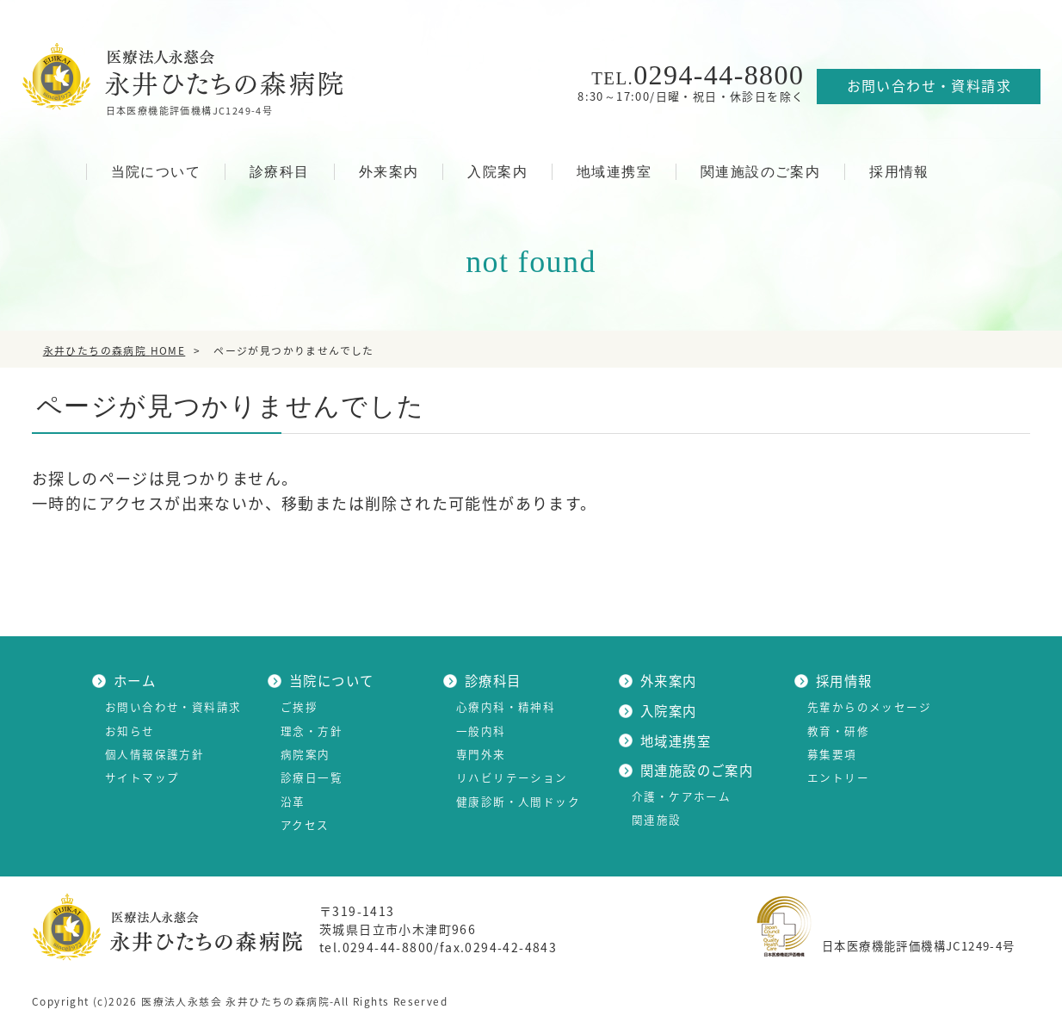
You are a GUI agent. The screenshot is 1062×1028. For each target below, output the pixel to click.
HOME (54, 170)
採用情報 (899, 171)
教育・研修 (838, 730)
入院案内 (497, 171)
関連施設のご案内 (760, 171)
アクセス (305, 824)
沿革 (293, 801)
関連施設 (657, 819)
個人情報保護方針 (154, 754)
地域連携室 (614, 171)
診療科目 (280, 171)
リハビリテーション (512, 777)
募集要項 (832, 754)
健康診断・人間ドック (518, 801)
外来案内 (389, 171)
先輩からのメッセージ (869, 706)
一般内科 (481, 730)
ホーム (135, 680)
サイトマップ (142, 777)
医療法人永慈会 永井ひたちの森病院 (235, 1001)
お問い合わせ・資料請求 (929, 85)
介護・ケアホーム (681, 796)
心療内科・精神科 (505, 706)
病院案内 (305, 754)
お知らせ (130, 730)
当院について (156, 171)
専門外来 (481, 754)
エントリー (838, 777)
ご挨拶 (299, 706)
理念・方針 (312, 730)
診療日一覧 (312, 777)
